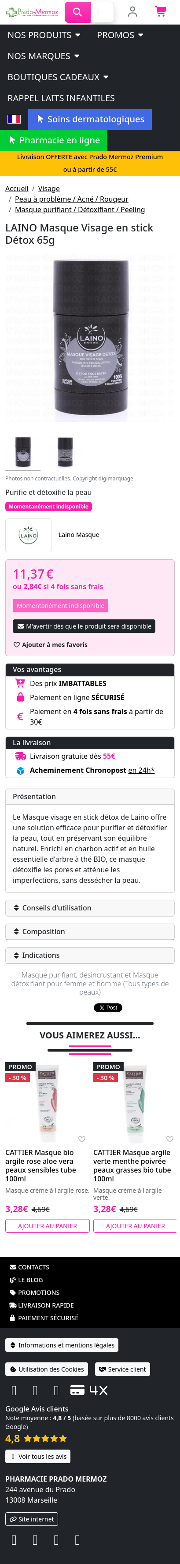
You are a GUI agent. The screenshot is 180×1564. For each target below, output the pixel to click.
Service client (122, 1358)
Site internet (31, 1508)
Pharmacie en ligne (53, 140)
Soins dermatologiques (90, 119)
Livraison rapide (41, 1294)
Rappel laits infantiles (61, 98)
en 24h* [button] (141, 770)
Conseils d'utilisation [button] (52, 908)
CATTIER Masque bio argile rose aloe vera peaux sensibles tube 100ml (40, 1154)
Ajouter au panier (47, 1214)
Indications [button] (36, 955)
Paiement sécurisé (43, 1306)
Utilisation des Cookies (46, 1358)
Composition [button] (39, 931)
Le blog (26, 1268)
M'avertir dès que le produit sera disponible (84, 626)
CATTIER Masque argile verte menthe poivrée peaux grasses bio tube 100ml (132, 1154)
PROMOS (121, 35)
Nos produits (44, 35)
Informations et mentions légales (61, 1333)
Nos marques (44, 56)
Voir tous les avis (37, 1445)
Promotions (34, 1281)
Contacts (29, 1255)
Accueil (17, 188)
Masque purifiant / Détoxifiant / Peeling (80, 209)
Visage (49, 188)
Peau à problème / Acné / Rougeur (72, 199)
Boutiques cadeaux (58, 77)
